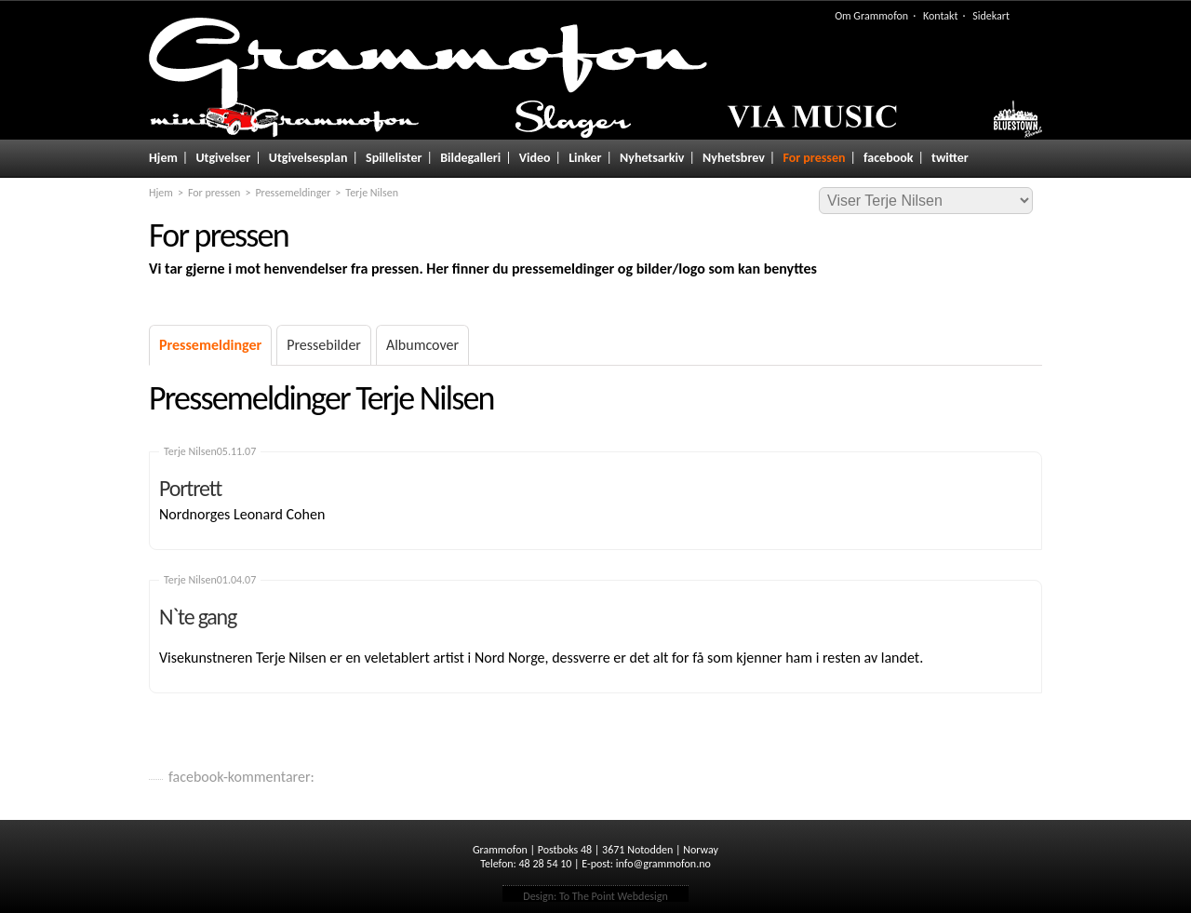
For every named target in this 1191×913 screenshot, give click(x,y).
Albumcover (422, 345)
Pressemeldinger (292, 192)
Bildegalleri (470, 158)
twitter (950, 158)
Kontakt (940, 15)
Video (535, 158)
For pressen (814, 158)
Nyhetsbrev (734, 158)
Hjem (163, 158)
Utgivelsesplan (308, 158)
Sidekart (991, 15)
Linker (585, 158)
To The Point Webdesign (613, 896)
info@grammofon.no (663, 863)
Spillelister (394, 158)
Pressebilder (324, 345)
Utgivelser (222, 158)
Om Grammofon (871, 15)
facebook (888, 158)
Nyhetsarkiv (652, 158)
